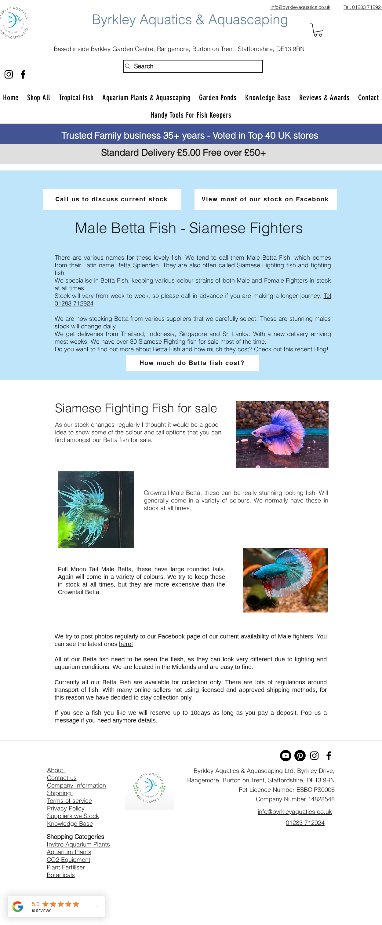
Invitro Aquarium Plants (78, 844)
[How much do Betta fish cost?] (192, 363)
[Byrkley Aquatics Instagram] (8, 74)
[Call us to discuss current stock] (112, 199)
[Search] (193, 66)
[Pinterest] (300, 755)
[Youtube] (285, 755)
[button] (318, 30)
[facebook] (23, 74)
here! (126, 644)
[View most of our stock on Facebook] (266, 199)
